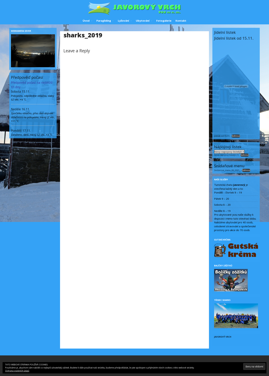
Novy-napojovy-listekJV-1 (229, 151)
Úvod (86, 20)
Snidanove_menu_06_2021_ (227, 170)
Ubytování (142, 20)
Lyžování (123, 20)
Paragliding (103, 20)
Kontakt (181, 20)
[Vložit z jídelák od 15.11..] (236, 86)
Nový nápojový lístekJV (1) (226, 155)
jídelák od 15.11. (222, 135)
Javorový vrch (222, 336)
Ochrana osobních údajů (17, 370)
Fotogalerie (163, 20)
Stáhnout (236, 135)
